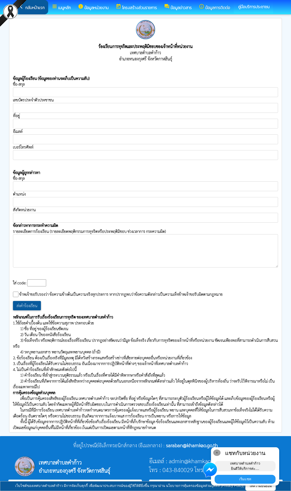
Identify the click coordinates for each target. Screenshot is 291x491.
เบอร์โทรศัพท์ (23, 146)
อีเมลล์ (18, 131)
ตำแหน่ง (19, 193)
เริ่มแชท (245, 479)
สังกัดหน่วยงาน (24, 209)
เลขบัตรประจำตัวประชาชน (145, 105)
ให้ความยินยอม (260, 486)
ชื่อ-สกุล (145, 89)
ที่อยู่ (16, 115)
